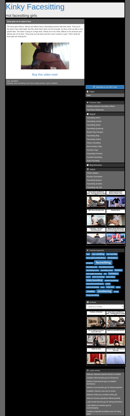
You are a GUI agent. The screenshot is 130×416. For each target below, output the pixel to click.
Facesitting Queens (94, 180)
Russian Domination (94, 177)
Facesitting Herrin (93, 118)
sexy (102, 287)
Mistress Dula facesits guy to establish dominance (101, 382)
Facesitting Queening (95, 128)
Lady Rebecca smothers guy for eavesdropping (99, 406)
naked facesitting (92, 287)
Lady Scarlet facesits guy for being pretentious (104, 402)
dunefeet (89, 263)
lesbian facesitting (111, 280)
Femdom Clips (92, 150)
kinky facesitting (94, 280)
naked (108, 284)
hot (105, 274)
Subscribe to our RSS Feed (105, 87)
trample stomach (39, 83)
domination (112, 258)
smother (91, 291)
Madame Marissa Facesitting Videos (101, 106)
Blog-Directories (94, 165)
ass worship (112, 254)
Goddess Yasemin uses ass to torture (101, 391)
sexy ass (110, 287)
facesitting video (107, 270)
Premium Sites (94, 103)
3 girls (48, 83)
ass (88, 254)
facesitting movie (92, 270)
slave (16, 83)
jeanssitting (110, 277)
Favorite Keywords (95, 250)
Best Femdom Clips (94, 146)
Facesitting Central (94, 121)
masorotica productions (94, 284)
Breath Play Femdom (95, 132)
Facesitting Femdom (95, 154)
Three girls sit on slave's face (19, 22)
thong (116, 291)
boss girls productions (96, 258)
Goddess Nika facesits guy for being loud (102, 378)
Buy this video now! (45, 74)
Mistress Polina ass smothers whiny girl (102, 395)
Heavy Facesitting (94, 143)
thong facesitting (92, 295)
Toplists (91, 169)
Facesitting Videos (94, 139)
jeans (88, 277)
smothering (104, 291)
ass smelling (98, 254)
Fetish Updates (92, 173)
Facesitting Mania (93, 125)
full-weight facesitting (94, 274)
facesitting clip (91, 267)
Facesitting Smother (94, 184)
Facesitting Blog (93, 136)
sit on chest (29, 83)
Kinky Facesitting (35, 6)
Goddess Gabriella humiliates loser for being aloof (104, 412)
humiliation (54, 83)
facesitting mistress (106, 267)
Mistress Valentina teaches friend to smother (104, 374)
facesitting (21, 83)
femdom (118, 270)
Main (89, 95)
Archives (91, 302)
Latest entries (93, 371)
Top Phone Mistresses (95, 110)
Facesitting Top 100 (94, 187)
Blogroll (91, 114)
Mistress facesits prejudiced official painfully (103, 398)
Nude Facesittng (93, 161)
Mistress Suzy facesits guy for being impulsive (104, 387)
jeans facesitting (98, 277)
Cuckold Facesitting (94, 157)
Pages (90, 92)
